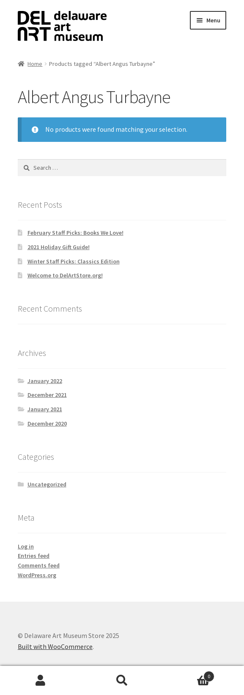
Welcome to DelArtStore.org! (65, 275)
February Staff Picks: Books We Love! (75, 232)
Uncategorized (46, 484)
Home (34, 64)
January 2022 (44, 381)
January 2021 (44, 409)
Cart (188, 674)
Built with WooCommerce (55, 646)
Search (121, 680)
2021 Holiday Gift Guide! (58, 247)
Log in (26, 546)
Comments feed (39, 565)
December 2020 (47, 423)
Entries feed (33, 555)
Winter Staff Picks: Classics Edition (73, 261)
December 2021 (47, 395)
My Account (40, 680)
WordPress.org (37, 575)
